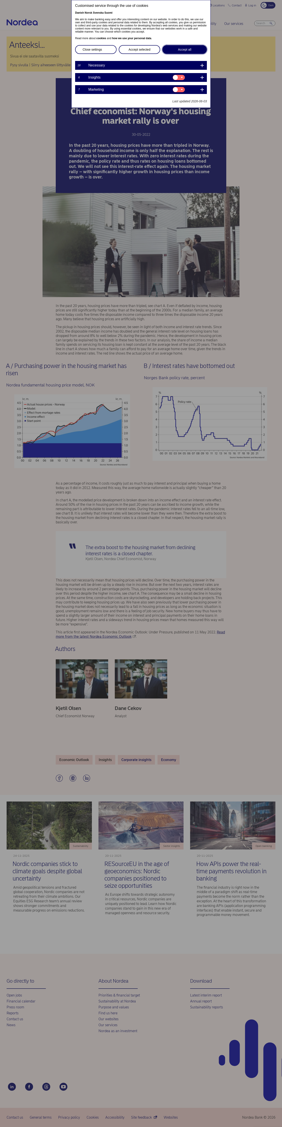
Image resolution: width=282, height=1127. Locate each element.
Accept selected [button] (139, 49)
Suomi (108, 12)
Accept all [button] (184, 49)
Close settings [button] (92, 49)
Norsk (88, 12)
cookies (101, 38)
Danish (79, 12)
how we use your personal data (131, 38)
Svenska (98, 12)
